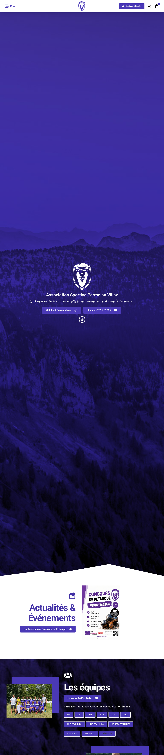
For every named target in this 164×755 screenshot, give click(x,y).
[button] (107, 736)
